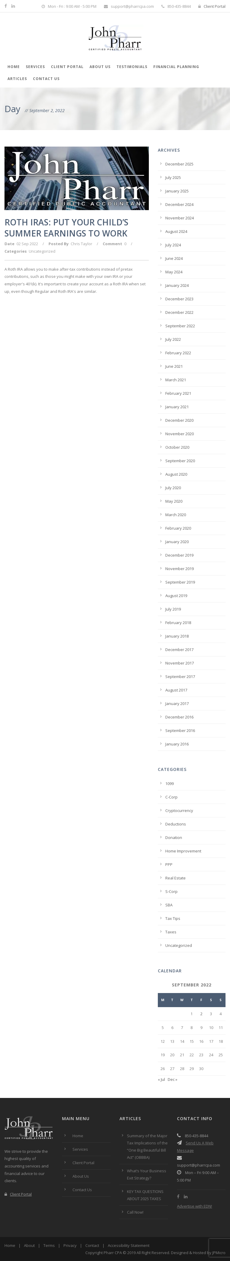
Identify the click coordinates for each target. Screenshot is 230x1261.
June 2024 (174, 258)
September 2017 (180, 676)
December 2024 (179, 204)
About (29, 1245)
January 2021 (177, 406)
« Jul (161, 1079)
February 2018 (178, 622)
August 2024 (176, 231)
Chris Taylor (81, 243)
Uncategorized (42, 251)
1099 (169, 783)
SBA (168, 905)
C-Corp (171, 797)
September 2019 (180, 582)
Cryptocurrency (179, 810)
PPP (168, 864)
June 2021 (174, 366)
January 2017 (177, 703)
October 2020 (177, 447)
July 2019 (173, 609)
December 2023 (179, 299)
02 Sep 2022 (27, 243)
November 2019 (179, 568)
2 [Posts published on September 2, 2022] (201, 1013)
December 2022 (179, 312)
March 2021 (175, 379)
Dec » (172, 1079)
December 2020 (179, 420)
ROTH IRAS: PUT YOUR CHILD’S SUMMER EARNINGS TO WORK (66, 227)
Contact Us (46, 78)
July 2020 (173, 487)
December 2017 (179, 649)
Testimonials (131, 66)
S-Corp (171, 891)
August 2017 (176, 690)
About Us (100, 66)
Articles (17, 78)
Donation (173, 837)
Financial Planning (176, 66)
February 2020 (178, 528)
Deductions (175, 824)
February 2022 (178, 352)
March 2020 (175, 514)
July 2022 (173, 339)
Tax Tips (172, 918)
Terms (49, 1245)
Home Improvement (183, 851)
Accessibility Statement (128, 1245)
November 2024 (179, 218)
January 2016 (177, 744)
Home (13, 66)
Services (35, 66)
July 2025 (173, 177)
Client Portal (212, 6)
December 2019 (179, 555)
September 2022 (180, 326)
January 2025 (177, 191)
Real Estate (175, 878)
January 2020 (177, 541)
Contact (92, 1245)
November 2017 (179, 663)
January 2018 (177, 636)
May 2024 (173, 272)
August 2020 (176, 474)
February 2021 (178, 393)
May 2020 (173, 501)
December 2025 (179, 164)
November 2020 (179, 433)
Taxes (170, 932)
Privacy (70, 1245)
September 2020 (180, 460)
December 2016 (179, 717)
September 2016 (180, 730)
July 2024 (173, 245)
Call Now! (135, 1212)
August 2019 (176, 595)
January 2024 (177, 285)
